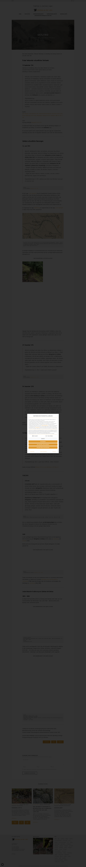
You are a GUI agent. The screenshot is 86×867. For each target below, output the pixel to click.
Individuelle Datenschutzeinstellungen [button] (43, 447)
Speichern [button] (43, 438)
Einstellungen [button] (37, 427)
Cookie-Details (32, 451)
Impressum (54, 451)
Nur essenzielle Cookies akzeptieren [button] (43, 444)
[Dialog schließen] (57, 415)
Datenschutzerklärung (45, 425)
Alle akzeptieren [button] (43, 441)
